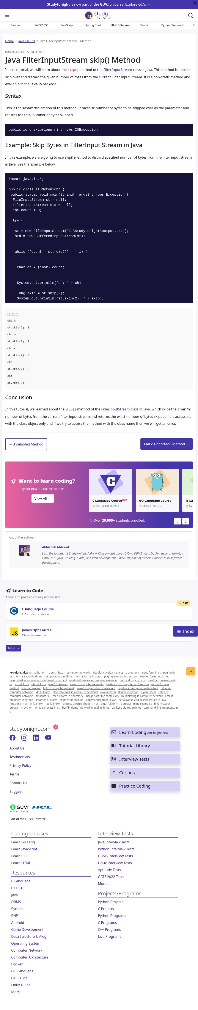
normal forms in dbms (88, 676)
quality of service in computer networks (93, 680)
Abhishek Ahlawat (55, 547)
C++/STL (17, 888)
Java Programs (109, 936)
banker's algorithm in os (126, 707)
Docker (144, 25)
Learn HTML (21, 862)
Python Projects (110, 901)
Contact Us (18, 782)
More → (13, 648)
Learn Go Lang (23, 842)
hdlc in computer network (58, 688)
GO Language (22, 971)
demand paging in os (132, 680)
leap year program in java (101, 700)
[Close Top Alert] (195, 3)
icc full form (22, 684)
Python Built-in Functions (172, 25)
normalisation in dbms (28, 676)
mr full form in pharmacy (68, 696)
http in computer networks (74, 672)
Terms (14, 774)
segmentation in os (71, 700)
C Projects (106, 908)
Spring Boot (93, 25)
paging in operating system (120, 676)
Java (149, 69)
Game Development (27, 929)
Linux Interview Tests (115, 862)
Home (9, 41)
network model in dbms (94, 707)
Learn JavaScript (24, 849)
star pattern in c (31, 688)
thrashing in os (18, 704)
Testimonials (19, 756)
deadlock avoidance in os (108, 672)
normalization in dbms (42, 672)
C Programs (107, 922)
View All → (42, 498)
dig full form (148, 692)
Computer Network (26, 950)
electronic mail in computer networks (75, 692)
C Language (20, 881)
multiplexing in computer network (142, 696)
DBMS (16, 901)
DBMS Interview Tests (115, 856)
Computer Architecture (29, 957)
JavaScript (67, 25)
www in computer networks (87, 684)
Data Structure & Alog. (29, 936)
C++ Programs (109, 929)
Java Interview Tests (114, 842)
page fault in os (151, 672)
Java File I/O (26, 41)
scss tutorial (43, 696)
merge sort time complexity (102, 696)
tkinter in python (128, 692)
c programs (133, 672)
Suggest (16, 791)
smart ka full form (46, 700)
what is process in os (47, 707)
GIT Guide (19, 978)
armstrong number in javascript (96, 688)
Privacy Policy (20, 765)
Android (17, 922)
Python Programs (112, 915)
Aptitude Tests (109, 869)
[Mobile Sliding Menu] (7, 15)
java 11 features (58, 684)
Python (17, 908)
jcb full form (38, 684)
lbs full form (53, 704)
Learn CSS (19, 856)
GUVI (29, 819)
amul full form (109, 704)
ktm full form (148, 676)
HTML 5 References (121, 25)
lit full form (36, 704)
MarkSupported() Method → (166, 444)
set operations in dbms (58, 676)
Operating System (25, 943)
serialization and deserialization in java (142, 700)
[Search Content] (190, 15)
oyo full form (108, 692)
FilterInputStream (117, 69)
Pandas (15, 25)
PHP (14, 915)
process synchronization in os (81, 704)
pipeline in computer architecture (138, 688)
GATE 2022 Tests (111, 876)
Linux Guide (20, 985)
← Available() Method (26, 444)
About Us (16, 748)
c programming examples (136, 704)
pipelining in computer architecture (127, 684)
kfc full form (43, 692)
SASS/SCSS (41, 25)
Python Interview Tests (116, 849)
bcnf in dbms (70, 707)
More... (16, 991)
